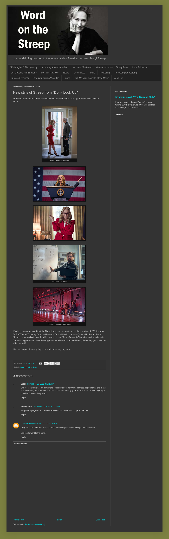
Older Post (100, 520)
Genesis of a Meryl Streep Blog (112, 67)
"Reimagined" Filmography (23, 67)
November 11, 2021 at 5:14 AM (46, 406)
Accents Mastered (82, 67)
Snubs (67, 78)
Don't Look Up (26, 367)
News (66, 72)
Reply (23, 397)
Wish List (118, 78)
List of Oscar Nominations (24, 72)
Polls (92, 72)
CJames (24, 423)
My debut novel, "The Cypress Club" (135, 97)
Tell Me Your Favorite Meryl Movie (92, 78)
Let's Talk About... (141, 67)
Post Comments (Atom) (35, 524)
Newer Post (19, 520)
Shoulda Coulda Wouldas (46, 78)
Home (59, 520)
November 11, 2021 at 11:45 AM (43, 423)
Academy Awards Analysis (55, 67)
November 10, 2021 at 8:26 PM (40, 384)
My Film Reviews (49, 72)
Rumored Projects (20, 78)
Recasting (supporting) (126, 72)
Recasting (105, 72)
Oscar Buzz (79, 72)
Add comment (20, 444)
